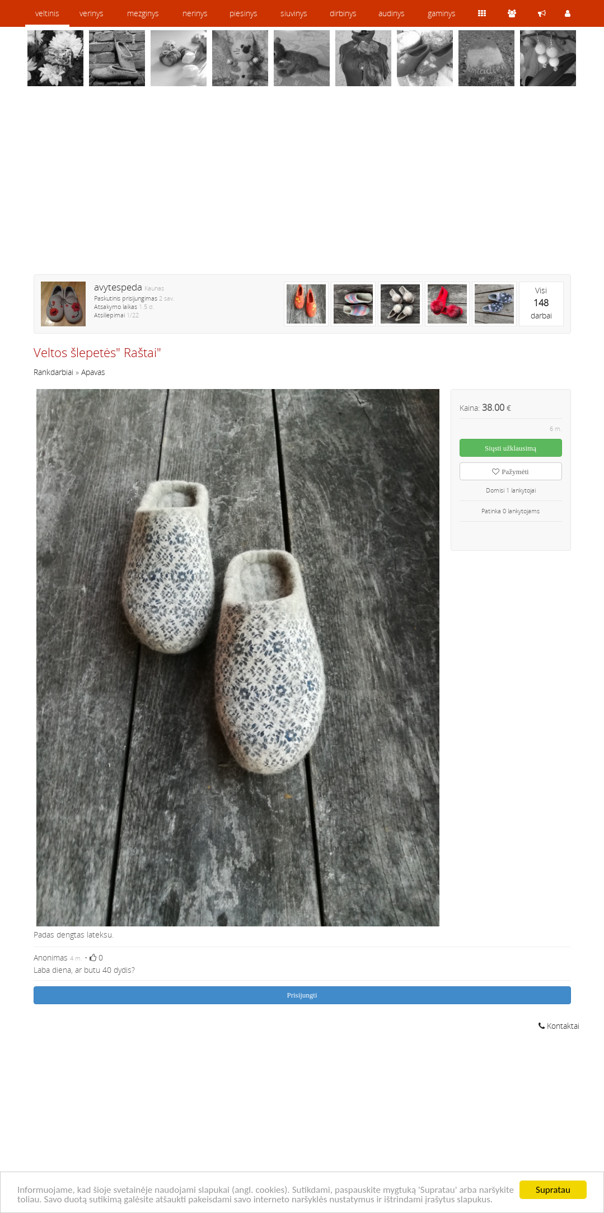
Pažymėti (510, 471)
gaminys (442, 13)
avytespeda (118, 286)
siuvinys (293, 13)
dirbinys (343, 13)
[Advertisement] (302, 187)
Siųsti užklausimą (510, 448)
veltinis (47, 13)
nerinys (195, 13)
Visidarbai (541, 303)
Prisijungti (302, 995)
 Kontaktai (559, 1025)
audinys (391, 13)
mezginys (143, 13)
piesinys (243, 13)
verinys (91, 13)
